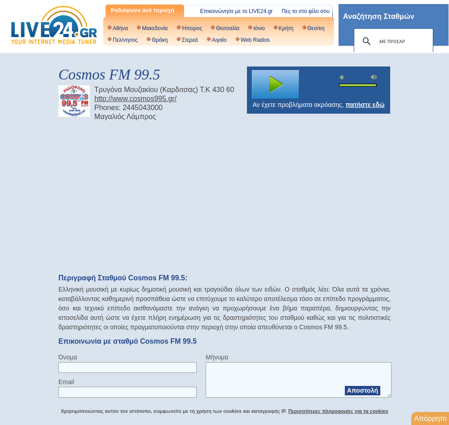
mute (343, 77)
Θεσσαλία (227, 28)
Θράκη (160, 40)
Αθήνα (120, 28)
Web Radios (255, 40)
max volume (374, 77)
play (275, 84)
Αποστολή (362, 390)
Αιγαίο (219, 40)
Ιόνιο (258, 28)
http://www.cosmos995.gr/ (135, 98)
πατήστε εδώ (365, 104)
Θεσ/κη (316, 28)
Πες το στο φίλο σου (306, 11)
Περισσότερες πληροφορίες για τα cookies (338, 411)
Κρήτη (286, 28)
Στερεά (190, 40)
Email (66, 381)
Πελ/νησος (125, 40)
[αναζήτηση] (392, 41)
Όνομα (67, 357)
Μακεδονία (154, 28)
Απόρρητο (430, 418)
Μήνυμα (217, 357)
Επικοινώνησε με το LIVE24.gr (236, 11)
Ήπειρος (192, 28)
